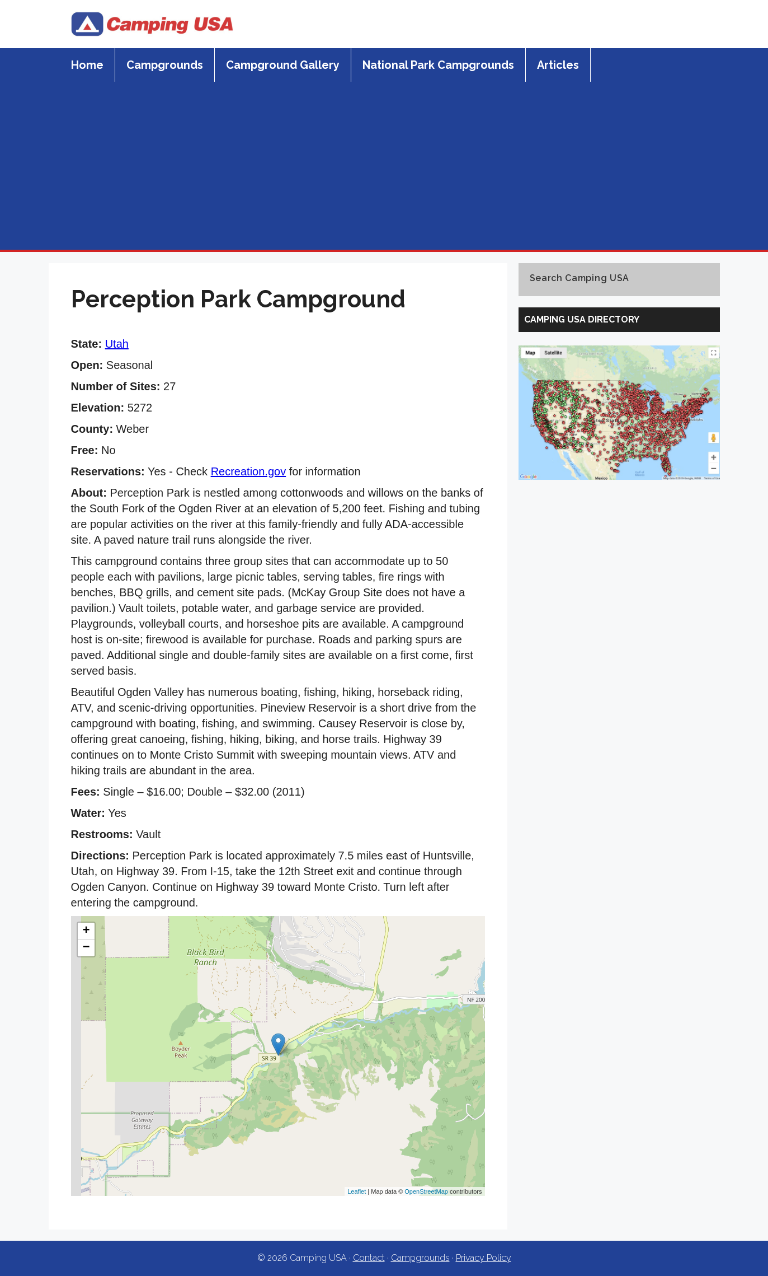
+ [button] (85, 931)
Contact (369, 1257)
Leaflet (356, 1191)
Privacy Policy (483, 1257)
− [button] (85, 948)
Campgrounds (164, 65)
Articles (558, 65)
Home (87, 65)
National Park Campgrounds (438, 65)
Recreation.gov (248, 471)
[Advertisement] (384, 165)
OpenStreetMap (426, 1191)
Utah (117, 344)
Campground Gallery (283, 65)
